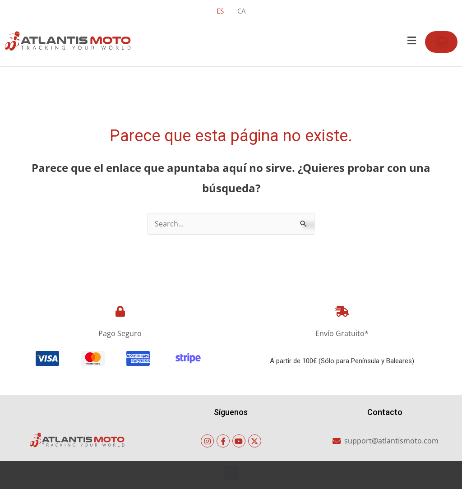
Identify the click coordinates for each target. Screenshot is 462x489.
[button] (411, 40)
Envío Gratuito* (342, 333)
